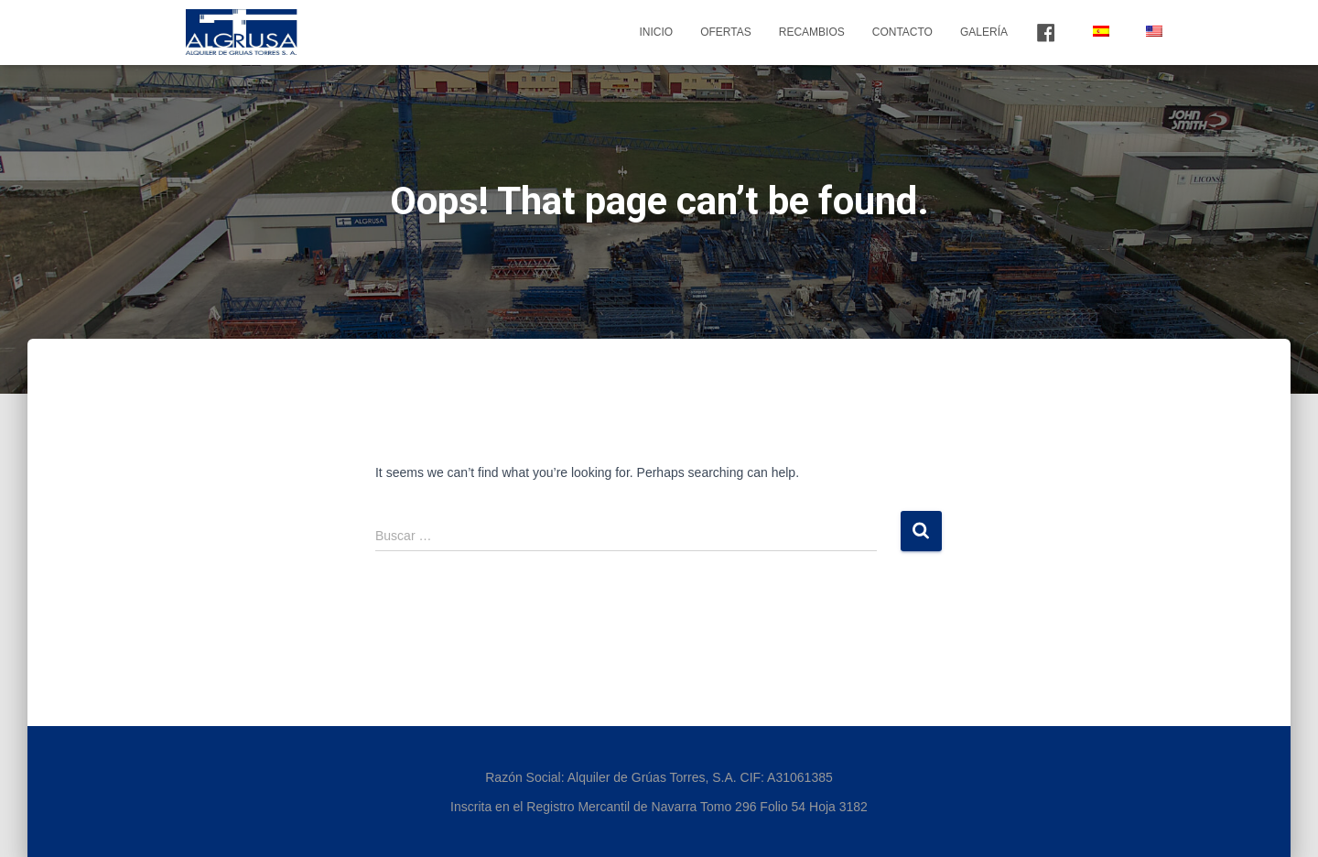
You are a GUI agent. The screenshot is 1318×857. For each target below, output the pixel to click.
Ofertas (725, 32)
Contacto (902, 32)
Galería (984, 32)
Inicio (656, 32)
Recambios (812, 32)
